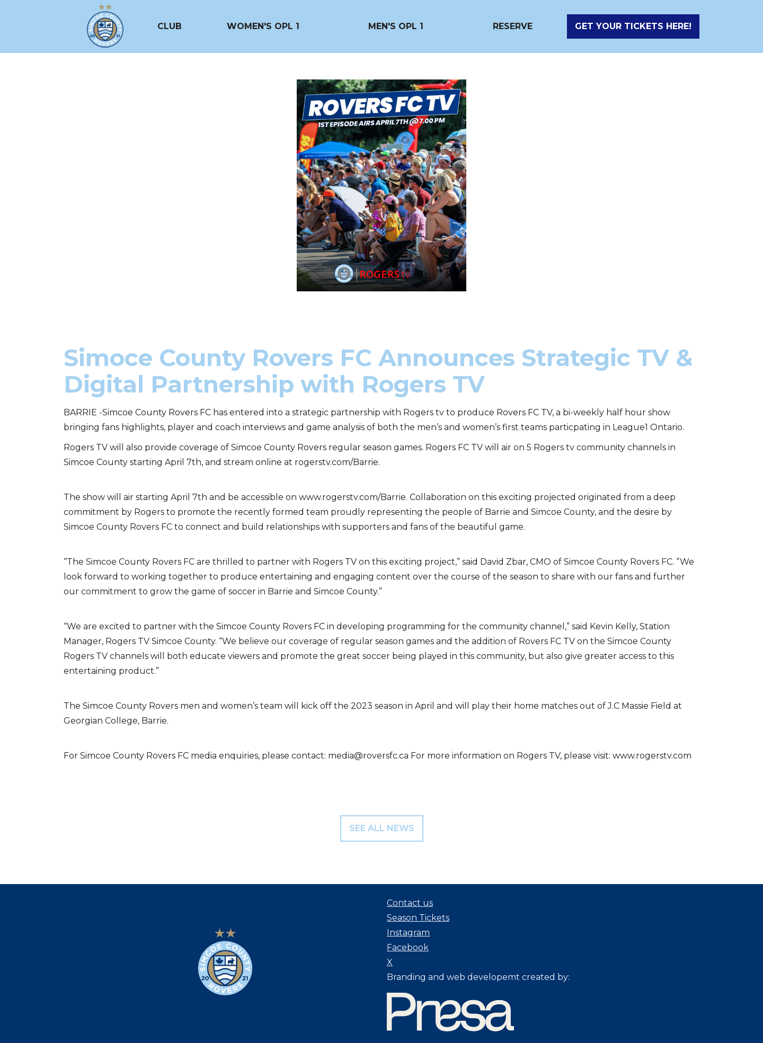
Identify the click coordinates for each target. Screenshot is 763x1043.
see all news (381, 828)
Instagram (408, 933)
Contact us (410, 903)
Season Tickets (418, 918)
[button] (169, 26)
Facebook (408, 947)
